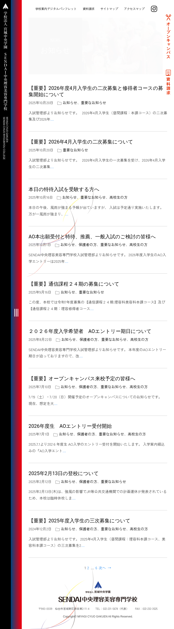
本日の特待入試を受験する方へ (64, 189)
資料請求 (88, 9)
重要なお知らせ (93, 102)
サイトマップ (109, 9)
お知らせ (70, 102)
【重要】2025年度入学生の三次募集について (79, 521)
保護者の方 (88, 244)
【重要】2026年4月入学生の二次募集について (81, 142)
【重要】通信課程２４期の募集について (74, 284)
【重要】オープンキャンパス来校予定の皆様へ (82, 378)
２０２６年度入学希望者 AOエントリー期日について (93, 331)
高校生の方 (118, 197)
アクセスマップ (134, 9)
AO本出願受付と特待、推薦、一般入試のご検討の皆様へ (92, 236)
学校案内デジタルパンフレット (56, 9)
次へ (102, 567)
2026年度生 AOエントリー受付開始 (70, 426)
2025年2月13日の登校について (64, 473)
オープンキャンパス (168, 40)
